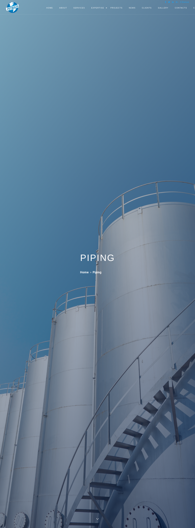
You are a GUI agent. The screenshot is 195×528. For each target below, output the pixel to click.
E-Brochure (184, 2)
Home (84, 272)
